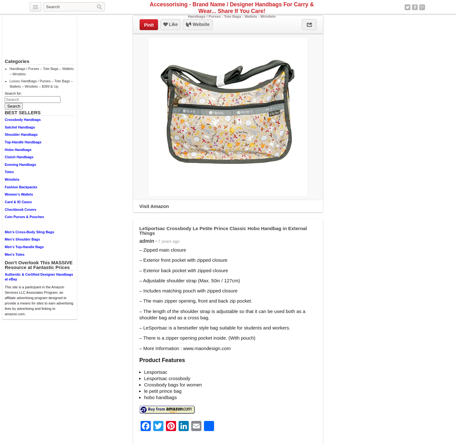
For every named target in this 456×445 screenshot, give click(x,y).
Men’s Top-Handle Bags (24, 247)
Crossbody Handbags (23, 120)
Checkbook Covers (20, 209)
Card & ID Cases (18, 202)
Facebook (415, 7)
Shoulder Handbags (21, 134)
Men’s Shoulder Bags (22, 239)
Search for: (13, 93)
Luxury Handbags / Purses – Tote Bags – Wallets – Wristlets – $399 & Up (41, 83)
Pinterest (422, 7)
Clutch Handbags (19, 157)
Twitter (407, 7)
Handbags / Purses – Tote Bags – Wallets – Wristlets (41, 71)
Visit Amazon (154, 206)
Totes (9, 172)
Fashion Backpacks (21, 187)
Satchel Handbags (20, 127)
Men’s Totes (14, 254)
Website (197, 25)
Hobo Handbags (18, 150)
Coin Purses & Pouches (24, 217)
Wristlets (12, 179)
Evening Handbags (20, 164)
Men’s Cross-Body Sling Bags (29, 232)
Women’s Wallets (19, 194)
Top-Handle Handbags (23, 142)
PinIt (149, 25)
